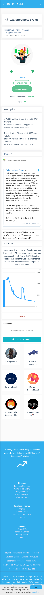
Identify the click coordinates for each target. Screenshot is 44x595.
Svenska (21, 561)
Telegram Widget (22, 494)
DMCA (22, 537)
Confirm (30, 96)
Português (34, 557)
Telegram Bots (22, 491)
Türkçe (34, 561)
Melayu (28, 569)
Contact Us (22, 529)
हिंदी (33, 569)
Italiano (17, 557)
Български (8, 565)
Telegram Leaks (22, 497)
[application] (22, 289)
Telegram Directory (12, 30)
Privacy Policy (22, 534)
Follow (22, 77)
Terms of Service (22, 532)
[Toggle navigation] (40, 4)
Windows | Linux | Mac (22, 514)
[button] (40, 270)
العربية (22, 565)
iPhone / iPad (22, 512)
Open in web (22, 83)
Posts (7, 154)
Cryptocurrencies (13, 33)
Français (35, 553)
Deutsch (9, 557)
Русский (27, 553)
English (8, 553)
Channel (25, 30)
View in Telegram (22, 89)
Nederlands (11, 561)
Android (22, 509)
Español (25, 557)
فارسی (29, 565)
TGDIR (10, 4)
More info (35, 592)
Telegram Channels (22, 486)
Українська (17, 553)
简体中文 (37, 565)
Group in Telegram (22, 489)
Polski (28, 561)
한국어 (11, 569)
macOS (22, 517)
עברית (16, 565)
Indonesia (19, 569)
